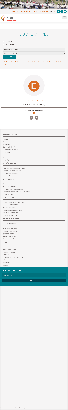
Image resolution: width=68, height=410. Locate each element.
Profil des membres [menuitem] (10, 186)
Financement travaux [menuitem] (10, 231)
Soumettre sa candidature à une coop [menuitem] (16, 192)
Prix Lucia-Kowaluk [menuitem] (9, 223)
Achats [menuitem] (5, 142)
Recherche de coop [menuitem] (10, 184)
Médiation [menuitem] (6, 160)
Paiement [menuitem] (6, 152)
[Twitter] (61, 11)
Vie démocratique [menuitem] (10, 163)
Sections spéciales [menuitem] (11, 219)
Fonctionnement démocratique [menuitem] (14, 168)
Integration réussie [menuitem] (9, 236)
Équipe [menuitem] (5, 265)
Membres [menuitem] (6, 247)
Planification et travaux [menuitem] (11, 150)
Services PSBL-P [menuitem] (9, 147)
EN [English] (54, 11)
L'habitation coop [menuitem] (9, 194)
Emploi (35, 11)
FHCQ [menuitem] (5, 242)
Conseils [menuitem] (6, 155)
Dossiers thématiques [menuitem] (10, 215)
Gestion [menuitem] (5, 139)
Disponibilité (8, 41)
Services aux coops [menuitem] (11, 134)
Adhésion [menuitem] (6, 255)
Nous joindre (44, 11)
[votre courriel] (34, 275)
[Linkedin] (65, 11)
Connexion (14, 11)
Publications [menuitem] (8, 197)
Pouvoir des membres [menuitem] (11, 176)
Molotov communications (35, 408)
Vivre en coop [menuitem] (9, 179)
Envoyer (34, 281)
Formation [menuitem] (6, 144)
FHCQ (10, 18)
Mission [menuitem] (5, 260)
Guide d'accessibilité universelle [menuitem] (14, 202)
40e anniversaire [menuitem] (9, 234)
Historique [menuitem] (6, 262)
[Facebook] (58, 11)
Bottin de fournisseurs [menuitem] (10, 213)
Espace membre (25, 11)
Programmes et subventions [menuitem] (13, 189)
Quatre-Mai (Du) (34, 100)
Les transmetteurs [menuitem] (9, 226)
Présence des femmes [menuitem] (11, 239)
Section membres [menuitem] (9, 207)
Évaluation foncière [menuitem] (10, 228)
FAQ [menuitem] (4, 157)
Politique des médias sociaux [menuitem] (13, 257)
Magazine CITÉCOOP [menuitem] (10, 205)
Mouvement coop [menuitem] (9, 250)
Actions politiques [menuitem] (9, 252)
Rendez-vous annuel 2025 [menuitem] (12, 171)
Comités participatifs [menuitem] (10, 173)
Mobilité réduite (9, 44)
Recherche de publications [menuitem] (12, 210)
